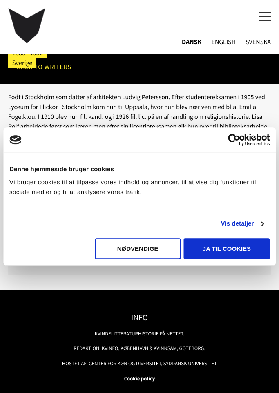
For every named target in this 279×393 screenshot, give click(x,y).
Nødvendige (137, 248)
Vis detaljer (237, 223)
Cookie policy (139, 378)
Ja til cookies (227, 248)
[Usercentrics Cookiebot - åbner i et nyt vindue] (234, 140)
